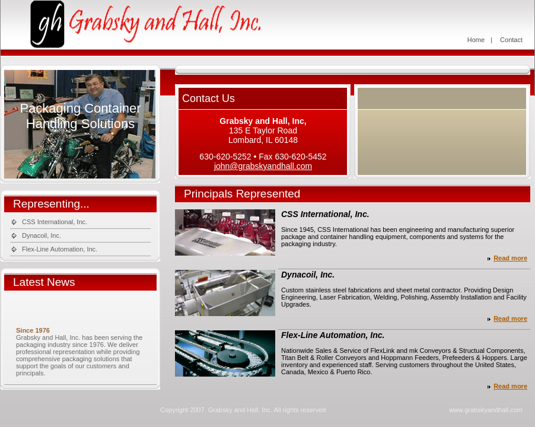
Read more (510, 258)
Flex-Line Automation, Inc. (59, 249)
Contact (511, 39)
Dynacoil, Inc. (41, 235)
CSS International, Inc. (54, 221)
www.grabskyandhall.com (486, 409)
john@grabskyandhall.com (263, 166)
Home (476, 39)
